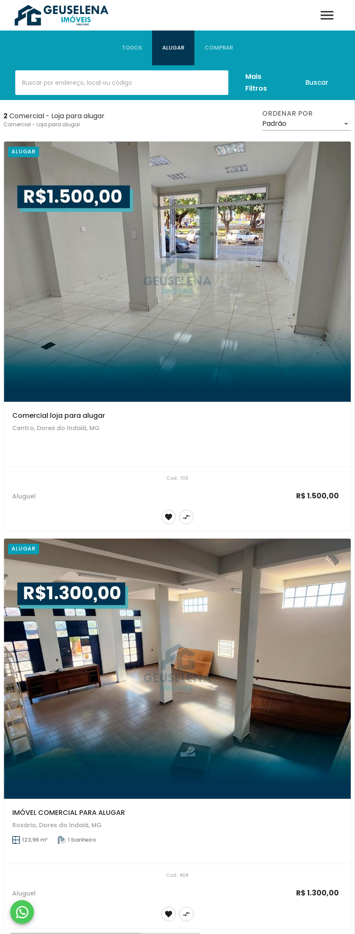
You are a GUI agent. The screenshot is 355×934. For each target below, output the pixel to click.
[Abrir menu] (327, 15)
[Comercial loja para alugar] (177, 272)
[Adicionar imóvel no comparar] (186, 517)
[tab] (132, 48)
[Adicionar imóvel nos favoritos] (168, 517)
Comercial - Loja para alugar (41, 124)
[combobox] (121, 82)
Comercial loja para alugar (58, 415)
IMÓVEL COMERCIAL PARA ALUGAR (68, 812)
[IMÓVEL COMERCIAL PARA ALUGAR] (177, 669)
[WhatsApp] (22, 912)
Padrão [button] (274, 123)
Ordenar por (287, 113)
